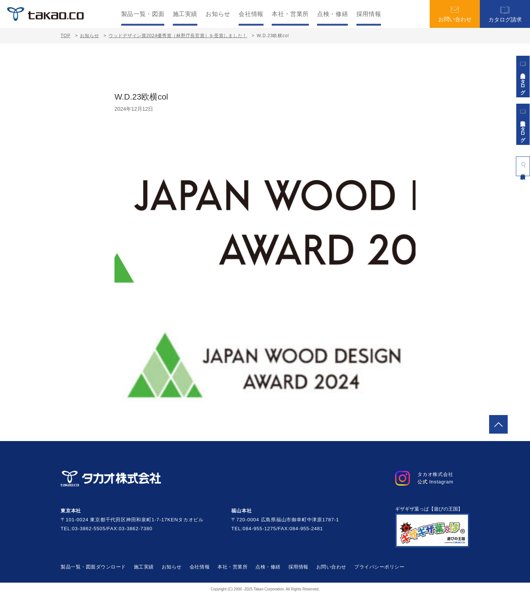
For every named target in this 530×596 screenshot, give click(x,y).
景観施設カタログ (523, 124)
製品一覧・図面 (142, 14)
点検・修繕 (332, 14)
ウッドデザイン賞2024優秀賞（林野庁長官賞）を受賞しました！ (178, 35)
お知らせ (218, 14)
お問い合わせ (455, 14)
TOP (66, 35)
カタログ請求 (505, 14)
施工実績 (185, 14)
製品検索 (523, 164)
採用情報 (368, 14)
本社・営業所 (290, 14)
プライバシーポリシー (379, 567)
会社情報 (251, 14)
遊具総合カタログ (523, 76)
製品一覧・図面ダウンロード (93, 567)
